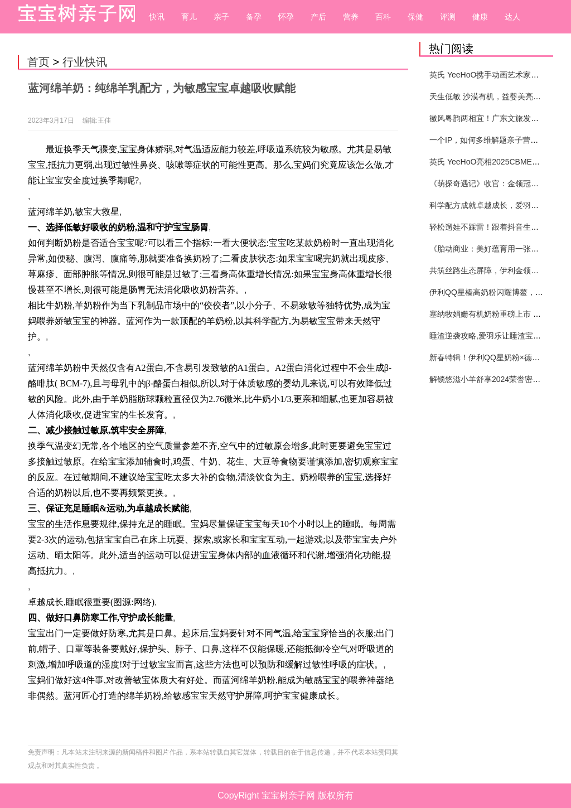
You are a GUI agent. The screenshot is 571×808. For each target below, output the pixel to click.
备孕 (254, 16)
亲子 (221, 16)
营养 (351, 16)
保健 (415, 16)
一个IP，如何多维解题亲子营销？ (487, 140)
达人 (512, 16)
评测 (448, 16)
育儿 (189, 16)
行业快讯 (84, 62)
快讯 (156, 16)
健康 (480, 16)
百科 (383, 16)
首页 (38, 62)
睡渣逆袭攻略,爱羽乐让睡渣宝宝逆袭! (494, 335)
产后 (318, 16)
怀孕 (286, 16)
